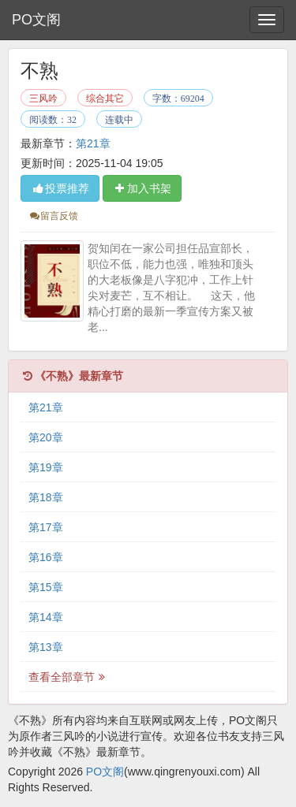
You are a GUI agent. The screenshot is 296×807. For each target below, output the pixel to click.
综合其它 (105, 98)
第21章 (93, 143)
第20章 (45, 437)
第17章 (45, 527)
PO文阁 (36, 20)
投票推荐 (60, 188)
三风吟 (43, 98)
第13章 (45, 647)
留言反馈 (53, 215)
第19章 (45, 467)
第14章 (45, 617)
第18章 (45, 497)
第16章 (45, 557)
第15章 (45, 587)
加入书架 (142, 188)
